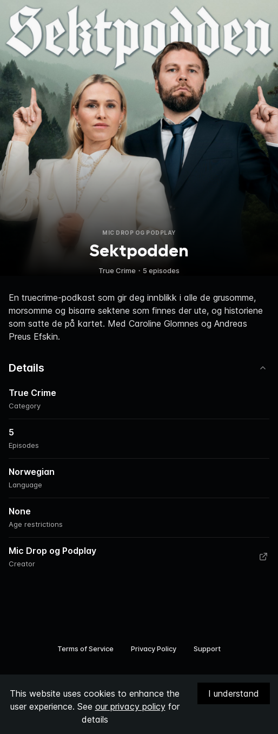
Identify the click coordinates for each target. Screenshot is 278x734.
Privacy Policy (153, 648)
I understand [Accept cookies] (233, 693)
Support (207, 648)
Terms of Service (85, 648)
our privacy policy (130, 706)
